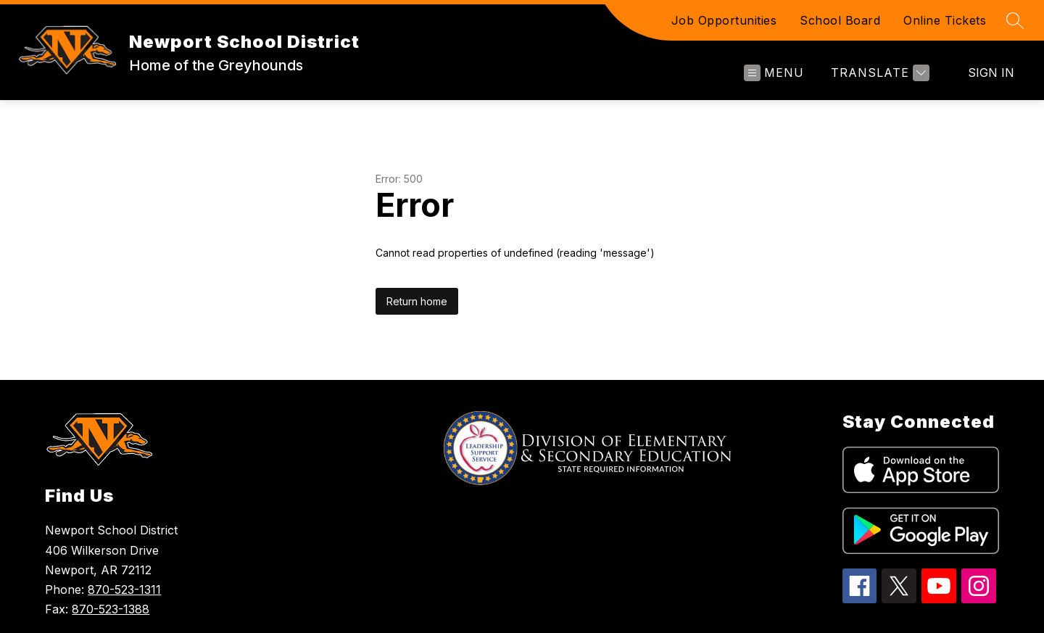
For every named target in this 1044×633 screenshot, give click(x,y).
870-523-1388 (110, 609)
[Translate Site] (878, 73)
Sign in (991, 72)
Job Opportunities (724, 20)
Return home (416, 301)
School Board (840, 20)
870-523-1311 (124, 589)
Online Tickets (944, 20)
